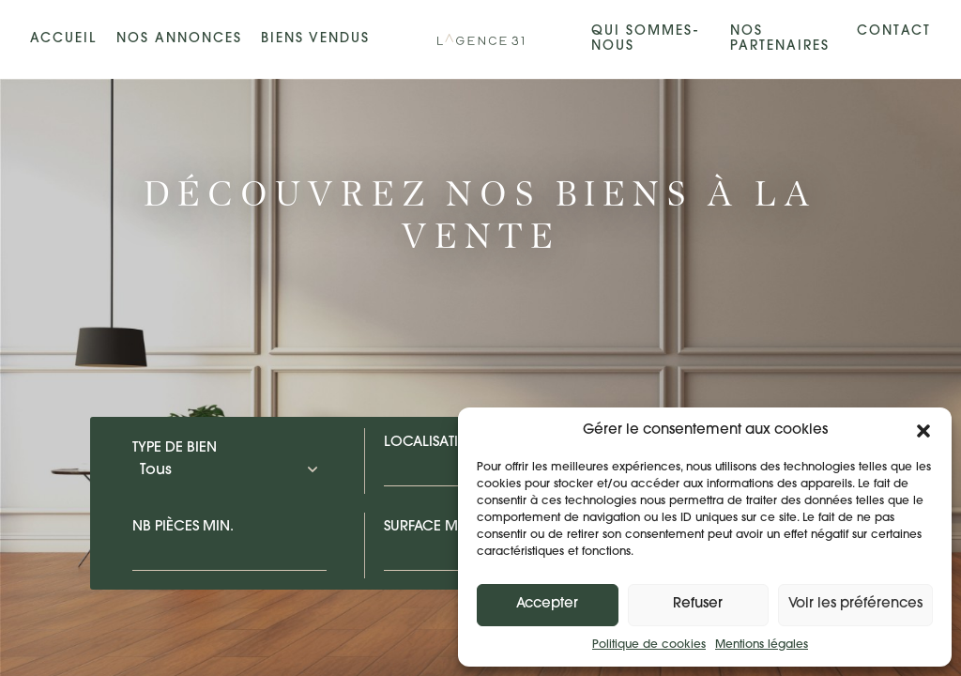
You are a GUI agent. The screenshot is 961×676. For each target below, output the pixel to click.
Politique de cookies (649, 645)
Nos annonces (179, 39)
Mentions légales (761, 645)
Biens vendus (315, 39)
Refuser (698, 604)
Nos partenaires (780, 39)
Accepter (547, 604)
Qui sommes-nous (645, 39)
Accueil (63, 39)
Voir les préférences (855, 604)
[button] (923, 431)
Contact (894, 31)
